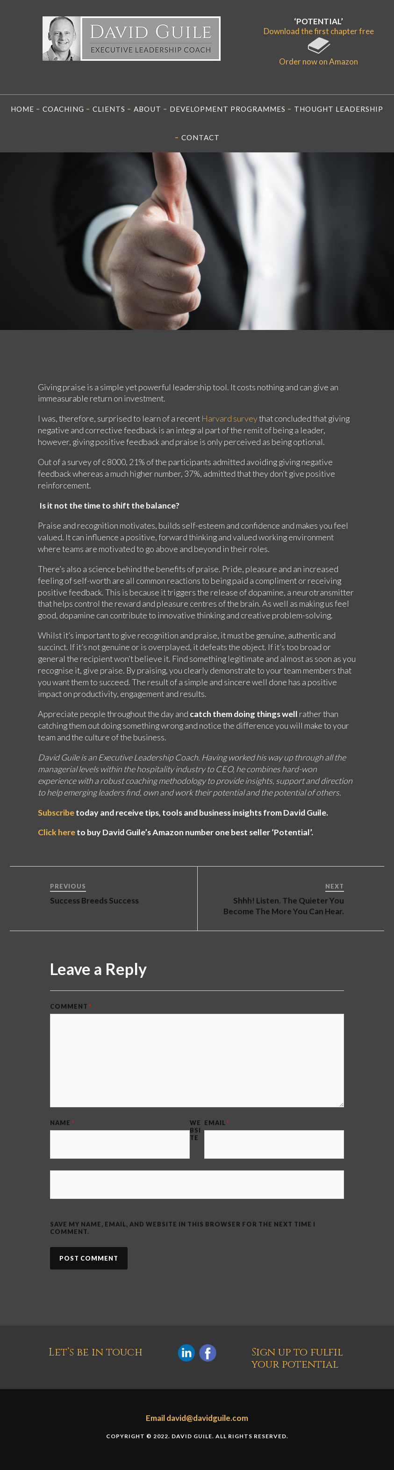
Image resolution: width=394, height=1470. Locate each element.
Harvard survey (229, 418)
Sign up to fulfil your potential (297, 1358)
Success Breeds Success (94, 900)
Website (195, 1130)
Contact (200, 137)
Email (216, 1122)
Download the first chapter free (319, 31)
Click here (56, 832)
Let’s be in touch (96, 1353)
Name (62, 1122)
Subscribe (56, 812)
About (147, 109)
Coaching (63, 109)
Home (22, 109)
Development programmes (228, 109)
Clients (109, 109)
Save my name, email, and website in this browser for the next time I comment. (182, 1227)
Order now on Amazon (318, 56)
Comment (71, 1006)
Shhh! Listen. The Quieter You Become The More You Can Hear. (283, 906)
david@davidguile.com (207, 1418)
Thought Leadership (338, 109)
